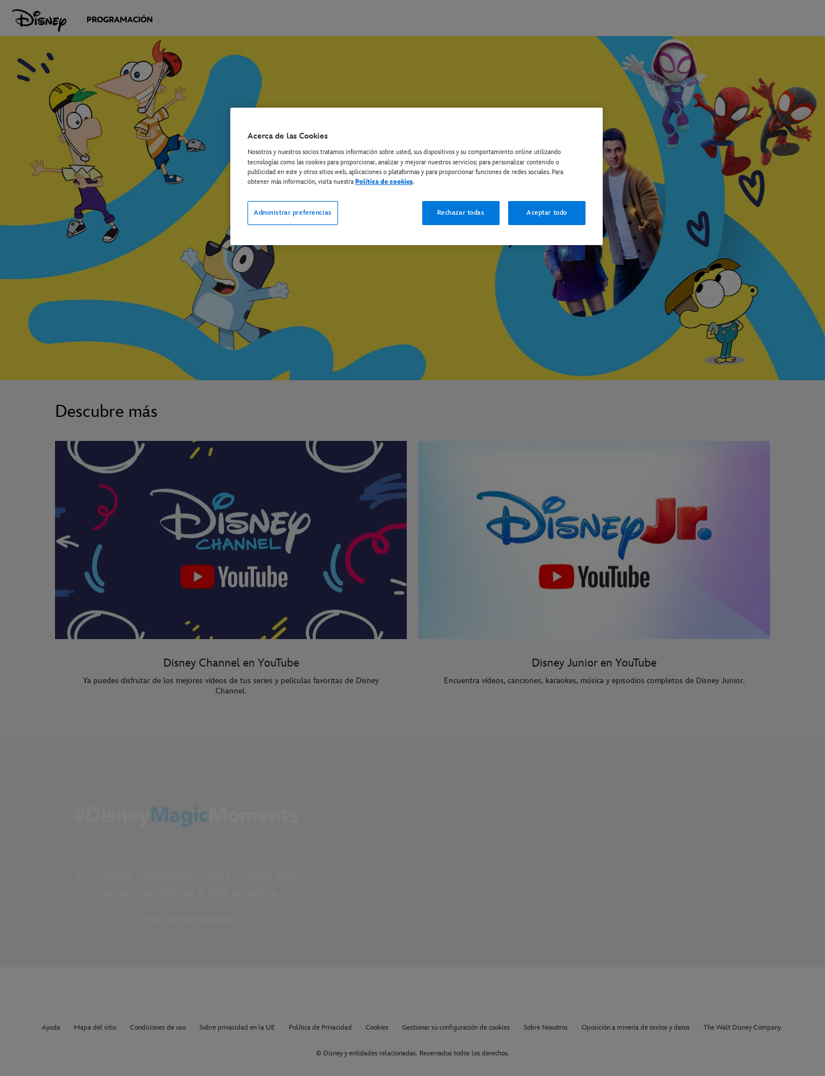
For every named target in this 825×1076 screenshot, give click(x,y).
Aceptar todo (547, 212)
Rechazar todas (461, 212)
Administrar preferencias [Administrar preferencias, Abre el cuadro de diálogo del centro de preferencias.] (293, 212)
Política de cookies (383, 182)
